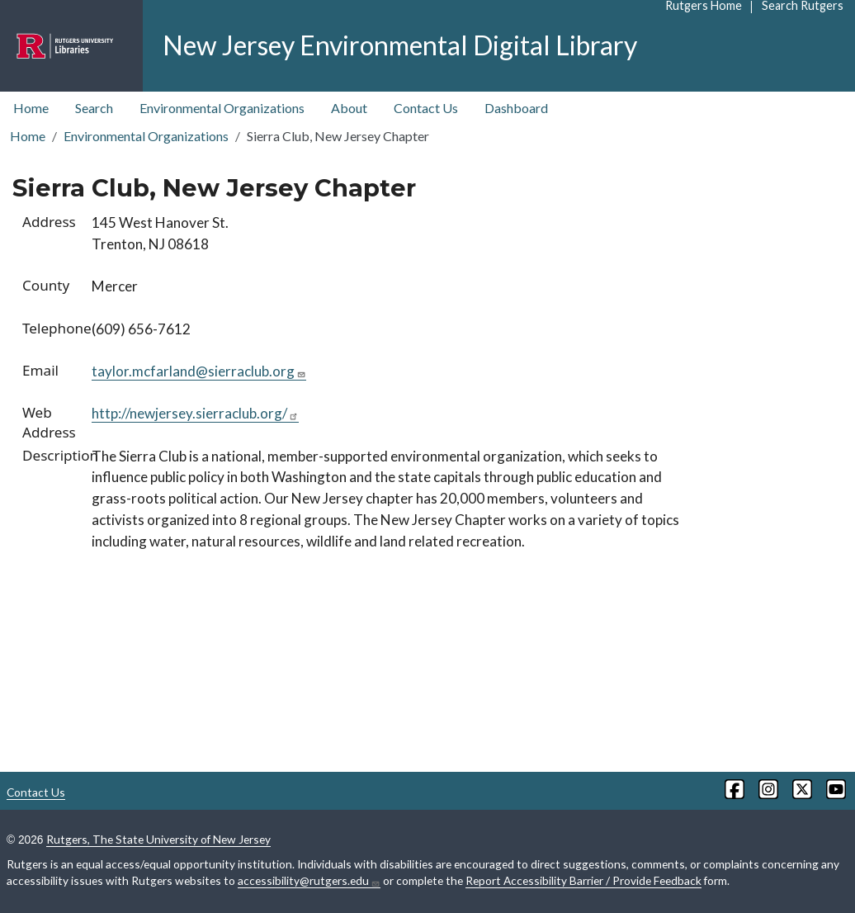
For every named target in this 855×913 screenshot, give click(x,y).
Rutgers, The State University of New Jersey (158, 839)
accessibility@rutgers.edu (309, 880)
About (349, 108)
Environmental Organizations (222, 108)
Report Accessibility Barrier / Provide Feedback (583, 880)
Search (94, 108)
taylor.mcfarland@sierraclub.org (199, 371)
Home (31, 108)
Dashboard (516, 108)
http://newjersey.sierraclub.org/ (195, 413)
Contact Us (426, 108)
